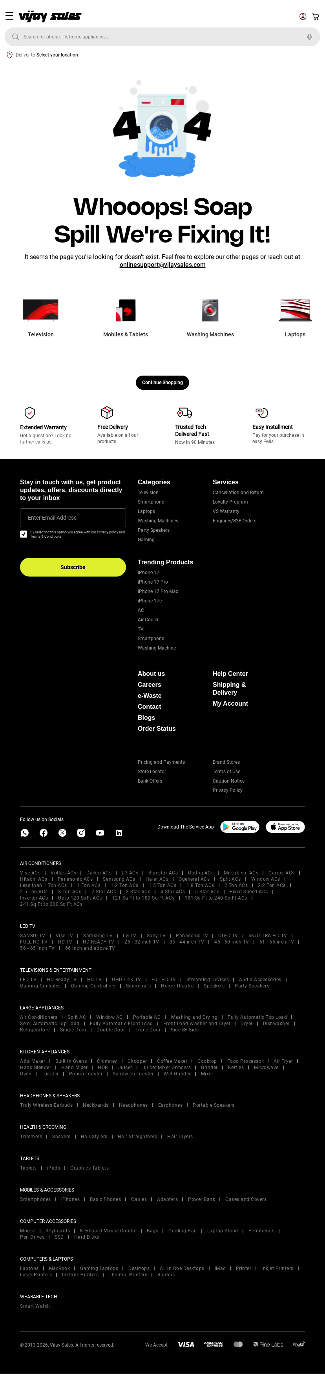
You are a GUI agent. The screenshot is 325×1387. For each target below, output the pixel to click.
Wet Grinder (177, 1074)
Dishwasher (276, 1023)
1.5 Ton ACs (163, 885)
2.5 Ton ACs (34, 891)
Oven (25, 1074)
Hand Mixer (74, 1067)
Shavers (61, 1136)
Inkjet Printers (277, 1268)
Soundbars (138, 986)
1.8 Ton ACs (200, 885)
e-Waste (150, 695)
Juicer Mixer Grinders (166, 1067)
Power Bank (201, 1199)
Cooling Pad (182, 1231)
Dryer (247, 1023)
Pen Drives (32, 1237)
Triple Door (148, 1030)
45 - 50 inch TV (231, 942)
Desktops (139, 1268)
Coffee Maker (172, 1061)
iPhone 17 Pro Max (158, 591)
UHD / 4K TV (126, 979)
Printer (244, 1268)
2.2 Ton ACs (272, 885)
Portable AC (147, 1017)
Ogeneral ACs (194, 879)
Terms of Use (226, 771)
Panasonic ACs (75, 879)
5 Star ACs (207, 891)
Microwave (266, 1067)
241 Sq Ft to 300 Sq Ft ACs (51, 904)
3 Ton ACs (70, 891)
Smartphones (35, 1199)
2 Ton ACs (236, 885)
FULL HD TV (33, 942)
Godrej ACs (201, 873)
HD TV (65, 942)
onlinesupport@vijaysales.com (163, 264)
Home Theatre (177, 986)
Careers (149, 684)
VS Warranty (226, 511)
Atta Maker (32, 1061)
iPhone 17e (150, 601)
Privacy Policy (228, 790)
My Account (230, 703)
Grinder (209, 1067)
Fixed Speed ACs (249, 891)
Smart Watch (35, 1306)
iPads (53, 1168)
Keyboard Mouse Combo (108, 1231)
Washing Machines (158, 521)
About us (151, 673)
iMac (220, 1268)
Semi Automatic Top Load (50, 1023)
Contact (149, 706)
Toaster (50, 1074)
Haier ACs (157, 879)
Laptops (146, 511)
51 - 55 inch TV (276, 942)
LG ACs (130, 873)
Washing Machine (157, 648)
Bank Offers (150, 781)
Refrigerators (35, 1030)
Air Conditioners (38, 1017)
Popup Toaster (86, 1074)
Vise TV (64, 935)
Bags (152, 1231)
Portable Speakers (214, 1105)
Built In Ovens (71, 1061)
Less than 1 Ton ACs (43, 885)
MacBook (59, 1268)
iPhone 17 (148, 572)
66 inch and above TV (90, 948)
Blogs (146, 717)
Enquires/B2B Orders (234, 521)
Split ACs (230, 879)
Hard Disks (86, 1237)
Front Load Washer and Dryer (197, 1023)
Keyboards (58, 1231)
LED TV (28, 979)
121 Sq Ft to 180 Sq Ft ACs (143, 898)
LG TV (130, 935)
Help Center (230, 673)
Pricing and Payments (161, 762)
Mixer (207, 1074)
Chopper (137, 1061)
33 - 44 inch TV (187, 942)
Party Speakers (154, 530)
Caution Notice (229, 781)
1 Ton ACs (89, 885)
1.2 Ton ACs (125, 885)
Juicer (125, 1067)
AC (141, 610)
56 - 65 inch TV (37, 948)
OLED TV (228, 935)
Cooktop (207, 1061)
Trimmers (31, 1136)
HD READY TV (99, 942)
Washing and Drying (194, 1017)
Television (148, 492)
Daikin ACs (98, 873)
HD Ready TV (62, 979)
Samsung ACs (119, 879)
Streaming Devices (207, 979)
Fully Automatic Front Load (121, 1023)
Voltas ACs (63, 873)
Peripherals (261, 1231)
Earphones (170, 1105)
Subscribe (73, 567)
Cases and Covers (246, 1199)
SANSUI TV (33, 935)
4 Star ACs (173, 891)
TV (141, 629)
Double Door (111, 1030)
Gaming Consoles (40, 986)
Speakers (214, 986)
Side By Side (185, 1030)
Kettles (236, 1067)
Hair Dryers (180, 1136)
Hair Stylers (94, 1136)
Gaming (146, 539)
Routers (166, 1275)
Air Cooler (148, 619)
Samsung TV (98, 935)
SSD (59, 1237)
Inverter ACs (34, 898)
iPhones (70, 1199)
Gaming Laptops (99, 1268)
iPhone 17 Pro (153, 582)
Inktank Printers (80, 1275)
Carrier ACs (281, 873)
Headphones (133, 1105)
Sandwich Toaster (133, 1074)
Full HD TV (164, 979)
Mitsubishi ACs (241, 873)
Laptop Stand (222, 1231)
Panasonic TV (192, 935)
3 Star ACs (138, 891)
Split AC (77, 1017)
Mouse (27, 1231)
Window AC (109, 1017)
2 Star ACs (103, 891)
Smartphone (151, 502)
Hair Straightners (137, 1136)
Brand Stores (226, 762)
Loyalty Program (230, 502)
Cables (139, 1199)
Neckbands (96, 1105)
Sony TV (156, 935)
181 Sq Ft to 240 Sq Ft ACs (216, 898)
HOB (103, 1067)
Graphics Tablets (89, 1168)
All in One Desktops (182, 1268)
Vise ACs (30, 873)
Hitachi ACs (33, 879)
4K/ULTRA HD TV (267, 935)
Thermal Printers (128, 1275)
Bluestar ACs (163, 873)
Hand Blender (35, 1067)
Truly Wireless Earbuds (46, 1105)
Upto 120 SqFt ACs (80, 898)
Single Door (73, 1030)
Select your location (57, 55)
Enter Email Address (52, 518)
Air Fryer (283, 1061)
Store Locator (152, 771)
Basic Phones (105, 1199)
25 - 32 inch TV (141, 942)
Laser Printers (36, 1275)
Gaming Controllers (93, 986)
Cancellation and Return (238, 492)
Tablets (28, 1168)
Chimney (107, 1061)
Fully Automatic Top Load (257, 1017)
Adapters (167, 1199)
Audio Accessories (260, 979)
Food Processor (245, 1061)
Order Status (157, 728)
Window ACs (265, 879)
